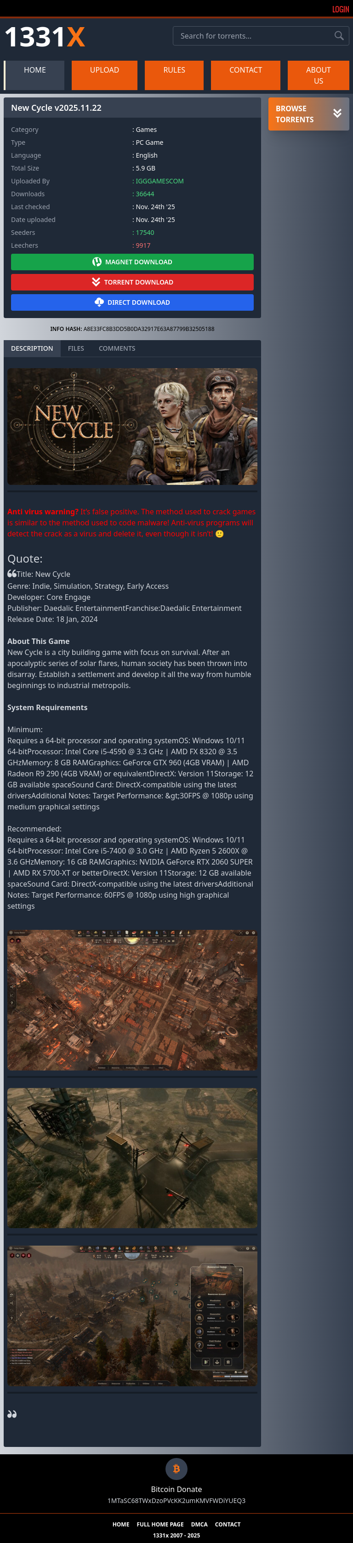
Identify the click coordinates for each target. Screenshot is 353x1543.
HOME (35, 70)
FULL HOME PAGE (160, 1524)
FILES (76, 348)
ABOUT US (318, 75)
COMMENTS (117, 348)
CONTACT (245, 70)
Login (340, 9)
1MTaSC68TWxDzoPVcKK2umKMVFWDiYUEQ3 (176, 1500)
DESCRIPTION (32, 348)
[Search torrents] (339, 36)
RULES (174, 70)
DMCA (199, 1524)
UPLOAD (105, 70)
